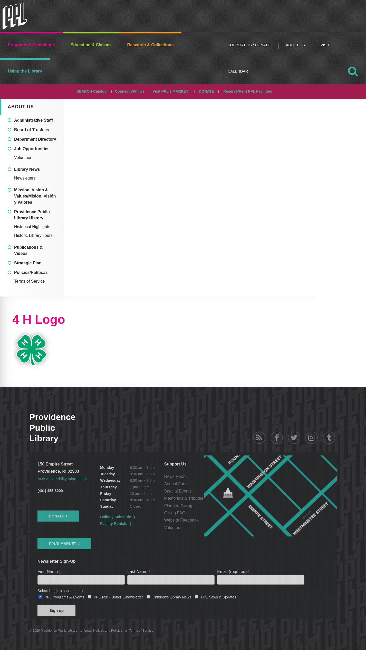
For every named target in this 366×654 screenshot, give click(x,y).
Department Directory (35, 139)
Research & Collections (150, 44)
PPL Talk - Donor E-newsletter (118, 599)
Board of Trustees (31, 130)
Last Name (138, 571)
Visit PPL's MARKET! (171, 91)
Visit (325, 45)
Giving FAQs (206, 512)
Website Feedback (211, 520)
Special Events (208, 491)
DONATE (206, 91)
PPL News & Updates (218, 599)
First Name (49, 571)
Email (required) (233, 571)
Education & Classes (91, 44)
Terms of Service (29, 281)
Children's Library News (171, 599)
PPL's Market (62, 544)
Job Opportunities (32, 149)
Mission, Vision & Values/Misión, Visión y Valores (35, 196)
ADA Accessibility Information (64, 478)
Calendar (238, 71)
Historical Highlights (32, 227)
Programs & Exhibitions (31, 44)
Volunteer (23, 157)
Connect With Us (130, 91)
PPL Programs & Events (64, 599)
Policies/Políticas (31, 272)
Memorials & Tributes (213, 498)
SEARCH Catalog (91, 91)
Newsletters (25, 178)
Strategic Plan (28, 263)
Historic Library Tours (33, 235)
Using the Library (25, 71)
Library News (27, 169)
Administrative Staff (33, 120)
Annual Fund (206, 483)
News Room (205, 476)
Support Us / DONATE (249, 45)
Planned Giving (208, 505)
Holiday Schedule (130, 517)
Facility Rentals (129, 524)
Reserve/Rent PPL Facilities (247, 91)
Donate (56, 516)
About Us (295, 45)
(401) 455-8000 (50, 490)
